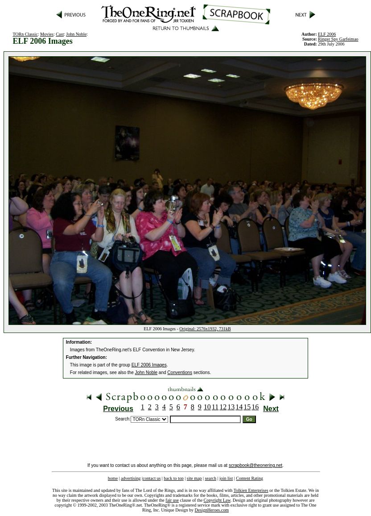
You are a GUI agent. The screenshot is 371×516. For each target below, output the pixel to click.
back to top (173, 478)
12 (223, 407)
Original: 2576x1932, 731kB (205, 328)
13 (231, 407)
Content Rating (249, 478)
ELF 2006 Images (149, 364)
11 (215, 407)
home (113, 478)
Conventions (179, 372)
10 (207, 407)
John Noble (76, 34)
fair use (172, 500)
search (210, 478)
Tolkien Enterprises (251, 490)
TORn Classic (24, 34)
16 (255, 407)
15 (247, 407)
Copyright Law (217, 500)
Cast (60, 34)
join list (226, 478)
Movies (47, 34)
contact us (152, 478)
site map (194, 478)
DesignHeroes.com (212, 510)
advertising (130, 478)
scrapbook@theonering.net (255, 465)
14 (239, 407)
